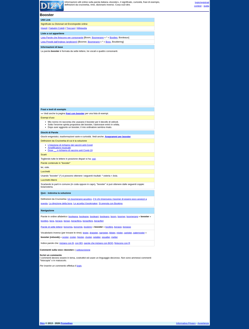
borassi (118, 227)
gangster (103, 232)
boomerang (132, 216)
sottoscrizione (83, 250)
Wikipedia (82, 28)
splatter (97, 237)
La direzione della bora (60, 203)
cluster (88, 237)
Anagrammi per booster (118, 136)
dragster (94, 232)
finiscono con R (122, 243)
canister (128, 232)
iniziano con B (66, 243)
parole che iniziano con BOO (98, 243)
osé (94, 158)
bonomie (78, 227)
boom (113, 216)
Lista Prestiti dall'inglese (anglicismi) (59, 41)
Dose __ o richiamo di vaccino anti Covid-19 (70, 150)
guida (206, 6)
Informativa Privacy (186, 323)
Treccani (70, 28)
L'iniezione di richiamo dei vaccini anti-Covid (70, 145)
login (79, 265)
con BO (79, 243)
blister (112, 232)
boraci (67, 221)
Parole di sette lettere (51, 227)
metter (114, 237)
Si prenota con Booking (110, 203)
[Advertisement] (182, 66)
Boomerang (98, 37)
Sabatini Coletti (56, 28)
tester (85, 232)
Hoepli (44, 28)
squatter (106, 237)
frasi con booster (75, 113)
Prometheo (67, 323)
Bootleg (113, 37)
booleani (94, 216)
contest (198, 6)
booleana (73, 216)
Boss (108, 41)
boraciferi (99, 221)
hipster (80, 237)
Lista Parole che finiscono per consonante (62, 37)
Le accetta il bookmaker (85, 203)
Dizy (42, 323)
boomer (121, 216)
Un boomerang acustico (80, 199)
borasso (127, 227)
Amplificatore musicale (59, 147)
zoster (73, 237)
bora (52, 221)
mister (120, 232)
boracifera (76, 221)
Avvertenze (203, 323)
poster (65, 237)
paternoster (139, 232)
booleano (104, 216)
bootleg (44, 221)
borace (58, 221)
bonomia (68, 227)
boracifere (88, 221)
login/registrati (202, 2)
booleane (84, 216)
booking (88, 227)
